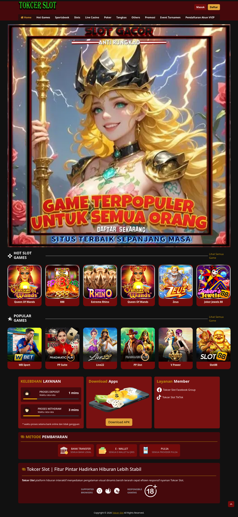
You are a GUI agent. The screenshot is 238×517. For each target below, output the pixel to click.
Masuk (200, 7)
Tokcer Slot (118, 512)
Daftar (214, 7)
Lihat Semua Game (216, 256)
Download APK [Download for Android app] (119, 422)
